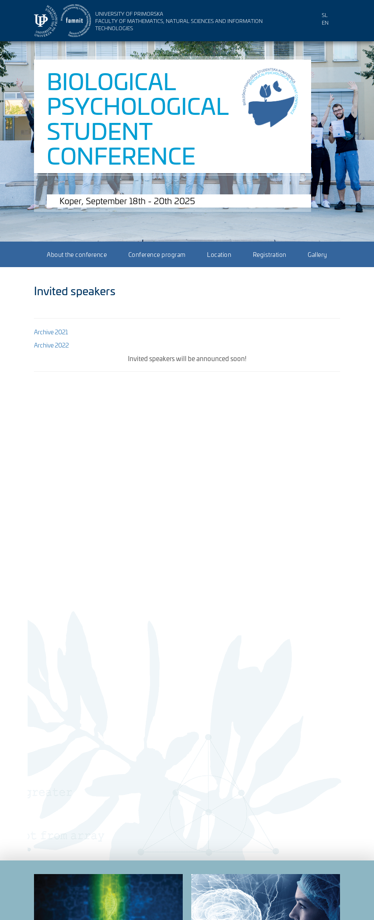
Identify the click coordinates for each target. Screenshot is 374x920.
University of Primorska (129, 13)
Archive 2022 (51, 344)
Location (219, 254)
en (325, 22)
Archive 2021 (51, 331)
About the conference (77, 254)
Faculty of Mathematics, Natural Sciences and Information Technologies (179, 24)
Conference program (157, 254)
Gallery (317, 254)
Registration (269, 254)
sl (325, 14)
